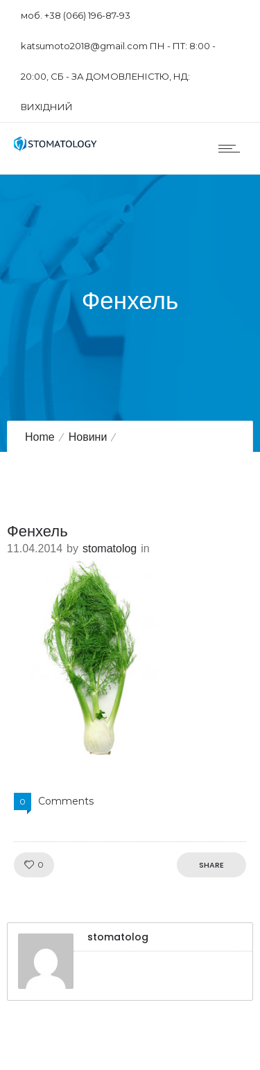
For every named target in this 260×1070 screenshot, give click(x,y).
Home (40, 437)
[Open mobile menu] (232, 148)
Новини (88, 437)
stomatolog (110, 548)
